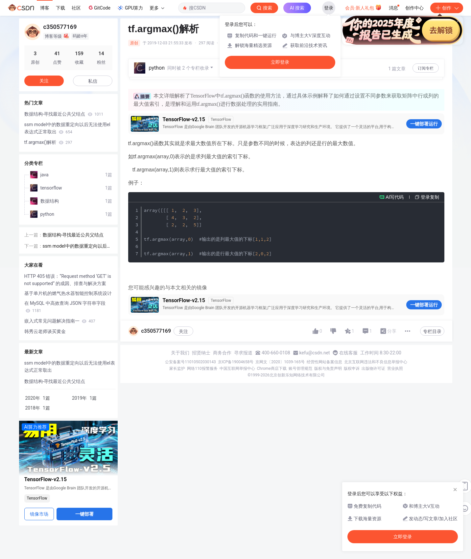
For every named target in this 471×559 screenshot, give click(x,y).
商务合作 (222, 352)
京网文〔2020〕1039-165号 (280, 362)
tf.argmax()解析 (48, 142)
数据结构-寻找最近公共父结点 (64, 114)
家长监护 (177, 368)
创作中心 (414, 8)
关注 (183, 331)
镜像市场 (39, 514)
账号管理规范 (300, 368)
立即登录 (280, 62)
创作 (446, 8)
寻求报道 (243, 352)
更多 (157, 8)
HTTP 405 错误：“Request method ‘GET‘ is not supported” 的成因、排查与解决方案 (67, 280)
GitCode (98, 7)
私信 (92, 81)
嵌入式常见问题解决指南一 (59, 321)
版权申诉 (352, 368)
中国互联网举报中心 (237, 368)
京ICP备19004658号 (236, 362)
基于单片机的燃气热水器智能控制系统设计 (68, 293)
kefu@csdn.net (314, 352)
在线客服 (348, 352)
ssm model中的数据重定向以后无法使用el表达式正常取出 (67, 128)
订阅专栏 (426, 68)
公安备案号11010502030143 (190, 362)
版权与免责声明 (328, 368)
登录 (328, 8)
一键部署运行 (424, 123)
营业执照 (395, 368)
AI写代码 (395, 197)
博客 (44, 8)
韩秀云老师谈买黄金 (45, 331)
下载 (60, 8)
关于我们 (180, 352)
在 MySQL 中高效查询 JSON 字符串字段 (65, 307)
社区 (76, 8)
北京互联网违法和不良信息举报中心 (375, 362)
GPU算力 (130, 8)
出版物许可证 (373, 368)
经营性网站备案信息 (324, 362)
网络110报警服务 (202, 368)
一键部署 (84, 514)
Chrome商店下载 (272, 368)
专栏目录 (432, 331)
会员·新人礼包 (363, 7)
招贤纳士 (201, 352)
